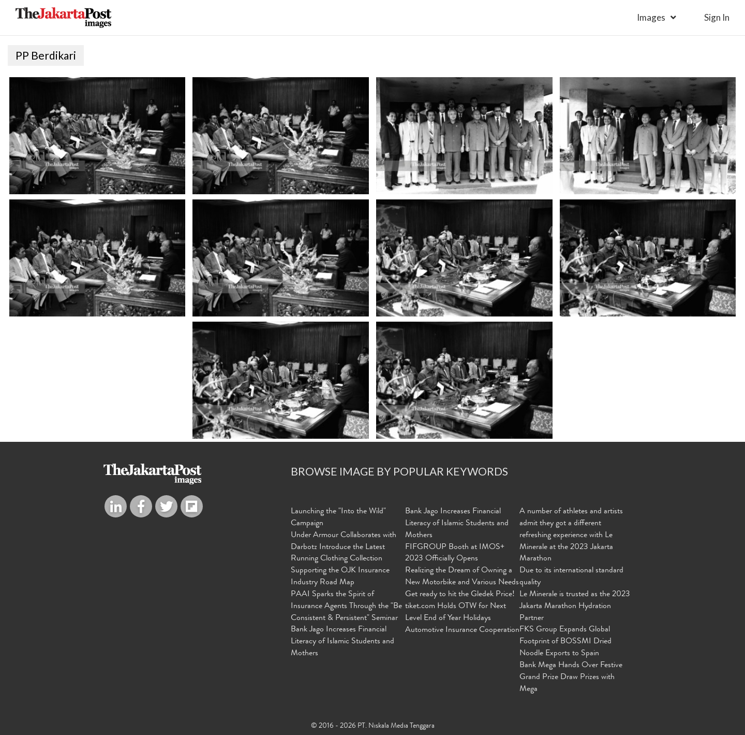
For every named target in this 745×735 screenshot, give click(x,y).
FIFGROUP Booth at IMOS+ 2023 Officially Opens (454, 553)
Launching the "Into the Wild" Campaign (338, 518)
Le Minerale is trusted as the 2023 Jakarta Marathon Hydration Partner (574, 606)
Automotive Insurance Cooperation (462, 630)
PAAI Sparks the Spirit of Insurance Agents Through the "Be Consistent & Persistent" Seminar (346, 606)
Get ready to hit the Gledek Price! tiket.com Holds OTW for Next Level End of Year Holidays (460, 606)
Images (651, 17)
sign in (716, 17)
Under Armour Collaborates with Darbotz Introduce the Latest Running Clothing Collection (343, 547)
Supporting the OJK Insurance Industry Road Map (340, 577)
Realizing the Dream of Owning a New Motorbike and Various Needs (462, 577)
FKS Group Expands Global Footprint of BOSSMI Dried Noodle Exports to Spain (565, 642)
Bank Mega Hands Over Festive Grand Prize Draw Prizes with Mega (570, 677)
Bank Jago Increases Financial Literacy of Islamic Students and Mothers (342, 642)
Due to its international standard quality (571, 577)
